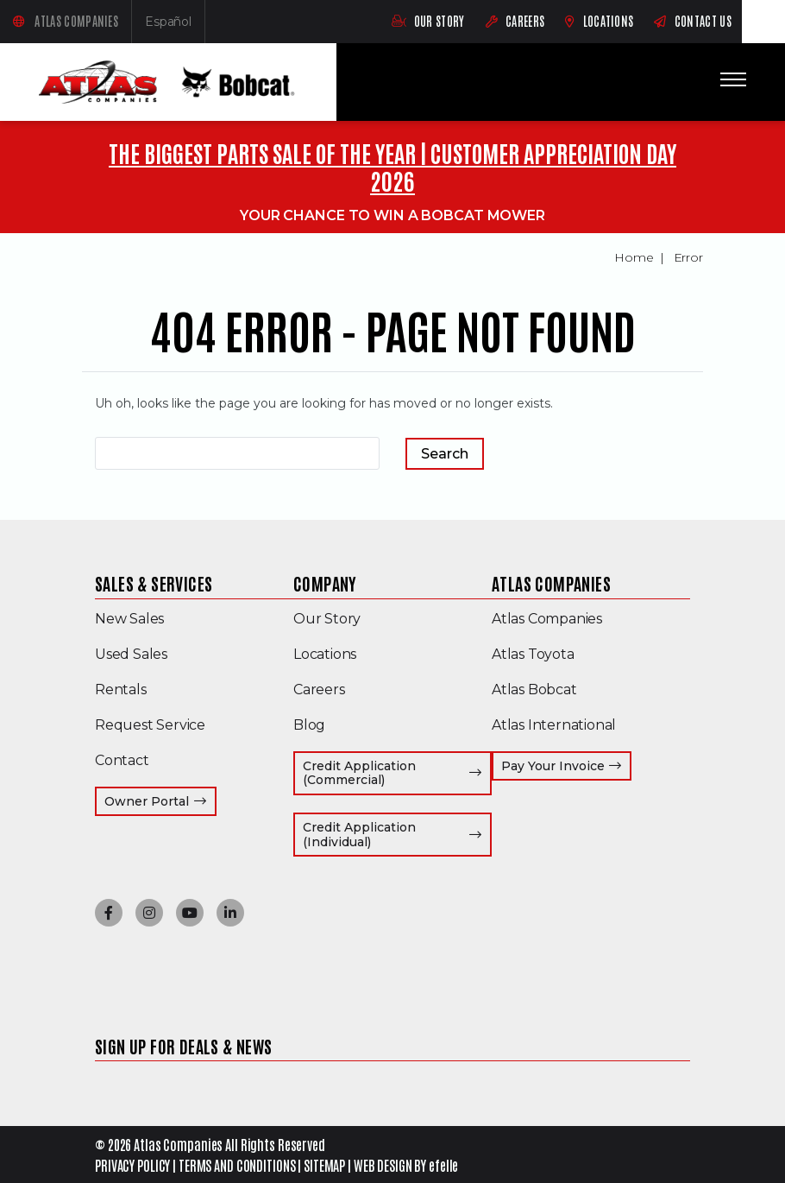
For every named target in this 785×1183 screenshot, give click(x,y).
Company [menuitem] (325, 583)
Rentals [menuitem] (121, 689)
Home (634, 257)
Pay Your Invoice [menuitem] (566, 765)
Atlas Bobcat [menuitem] (534, 689)
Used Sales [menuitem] (131, 654)
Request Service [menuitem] (150, 725)
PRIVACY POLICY (132, 1165)
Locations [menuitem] (324, 654)
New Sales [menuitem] (129, 618)
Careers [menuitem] (319, 689)
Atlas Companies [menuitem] (551, 583)
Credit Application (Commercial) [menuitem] (397, 773)
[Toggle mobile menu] (733, 79)
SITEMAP (324, 1165)
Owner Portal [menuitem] (160, 801)
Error (689, 257)
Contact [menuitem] (122, 760)
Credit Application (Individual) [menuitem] (397, 834)
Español (175, 25)
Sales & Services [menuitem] (153, 583)
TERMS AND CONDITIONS (237, 1165)
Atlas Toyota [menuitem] (533, 654)
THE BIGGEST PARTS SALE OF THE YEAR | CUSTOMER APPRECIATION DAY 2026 (392, 166)
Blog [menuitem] (309, 725)
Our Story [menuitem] (327, 618)
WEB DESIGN (383, 1165)
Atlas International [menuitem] (554, 725)
